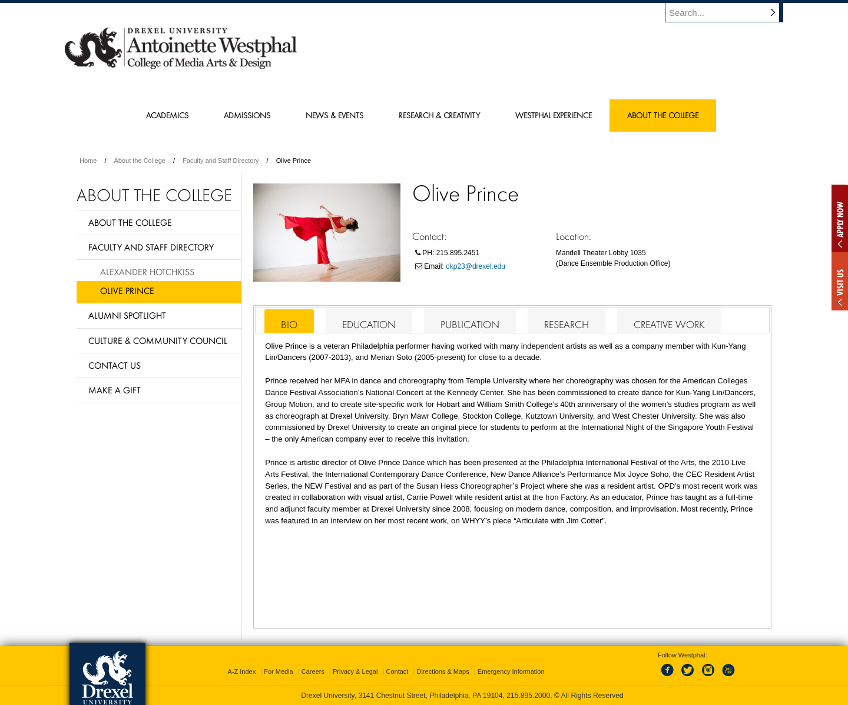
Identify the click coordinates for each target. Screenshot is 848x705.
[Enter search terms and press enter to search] (730, 12)
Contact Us (114, 365)
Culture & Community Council (157, 340)
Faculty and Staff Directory (221, 160)
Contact (397, 671)
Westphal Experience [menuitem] (553, 115)
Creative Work (669, 324)
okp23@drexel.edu (475, 266)
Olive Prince (127, 290)
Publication (469, 324)
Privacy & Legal (355, 671)
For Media (278, 671)
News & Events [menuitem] (334, 115)
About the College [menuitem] (662, 115)
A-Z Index (241, 671)
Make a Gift (114, 390)
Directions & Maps (442, 671)
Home (88, 160)
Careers (313, 671)
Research (566, 324)
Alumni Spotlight (127, 315)
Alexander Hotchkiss (147, 272)
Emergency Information (511, 671)
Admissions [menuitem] (247, 115)
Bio (289, 324)
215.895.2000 (528, 695)
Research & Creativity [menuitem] (439, 115)
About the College (139, 160)
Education (369, 324)
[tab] (289, 321)
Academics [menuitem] (167, 115)
